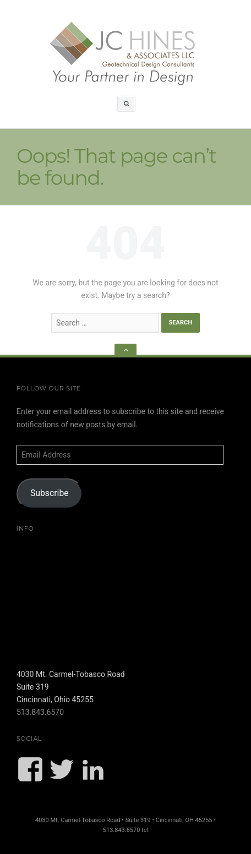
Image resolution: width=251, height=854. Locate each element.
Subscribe (49, 493)
